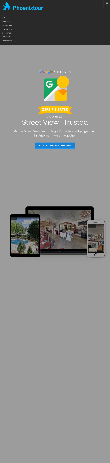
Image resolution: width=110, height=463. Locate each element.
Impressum (7, 41)
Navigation (7, 29)
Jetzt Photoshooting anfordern (55, 145)
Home (4, 17)
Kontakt (6, 37)
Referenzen (7, 25)
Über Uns (6, 21)
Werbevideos (8, 33)
